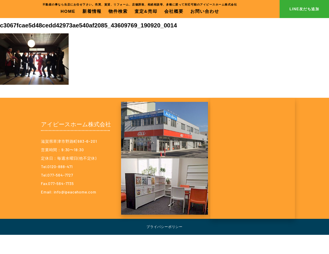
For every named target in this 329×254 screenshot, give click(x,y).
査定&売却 (146, 11)
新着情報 (92, 11)
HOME (68, 11)
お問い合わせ (204, 11)
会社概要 (173, 11)
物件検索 (118, 11)
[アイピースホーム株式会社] (252, 158)
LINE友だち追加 (304, 9)
